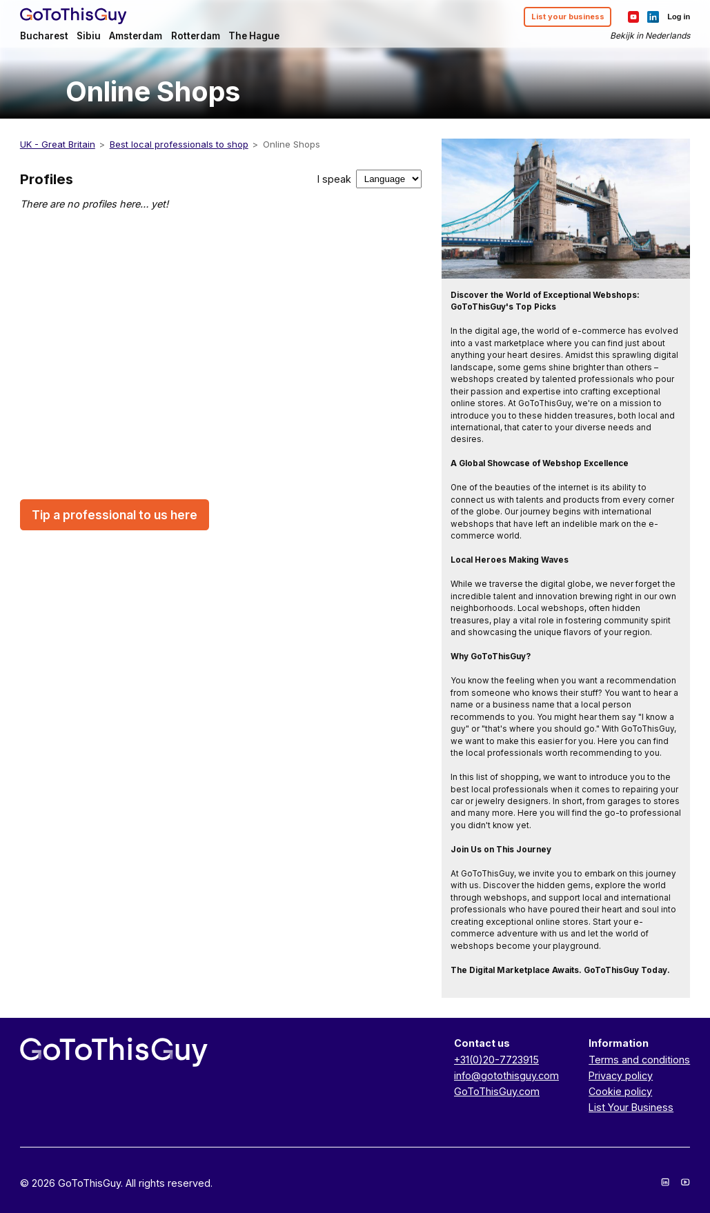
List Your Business (631, 1107)
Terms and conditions (639, 1059)
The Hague (253, 35)
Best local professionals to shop (179, 144)
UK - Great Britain (57, 144)
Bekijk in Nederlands (650, 35)
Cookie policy (620, 1091)
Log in (678, 16)
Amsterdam (135, 35)
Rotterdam (195, 35)
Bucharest (44, 35)
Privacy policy (621, 1075)
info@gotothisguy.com (506, 1075)
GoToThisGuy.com (497, 1091)
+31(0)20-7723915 (496, 1059)
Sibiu (89, 35)
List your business (567, 16)
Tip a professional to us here (114, 515)
